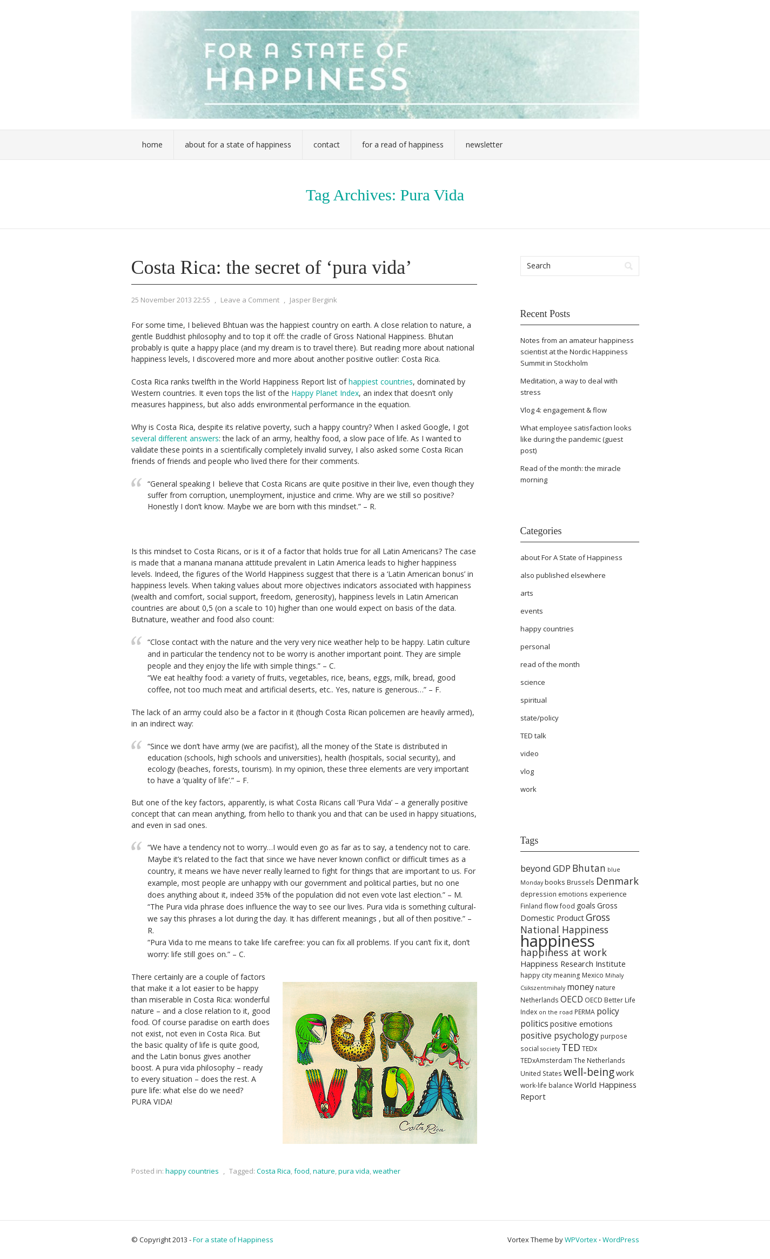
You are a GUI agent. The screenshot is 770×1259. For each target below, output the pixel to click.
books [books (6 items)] (555, 882)
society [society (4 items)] (550, 1049)
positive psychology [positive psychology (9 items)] (559, 1035)
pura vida (354, 1171)
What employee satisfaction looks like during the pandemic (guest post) (576, 439)
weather (386, 1171)
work (528, 789)
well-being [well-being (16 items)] (589, 1072)
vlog (527, 771)
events (531, 611)
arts (526, 593)
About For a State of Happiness (238, 144)
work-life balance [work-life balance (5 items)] (546, 1085)
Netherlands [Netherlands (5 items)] (539, 1000)
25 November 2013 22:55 (170, 300)
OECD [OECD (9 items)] (571, 999)
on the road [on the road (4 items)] (556, 1012)
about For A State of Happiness (571, 557)
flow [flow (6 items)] (551, 906)
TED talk (533, 735)
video (529, 753)
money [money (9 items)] (580, 987)
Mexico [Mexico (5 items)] (593, 975)
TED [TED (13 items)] (570, 1047)
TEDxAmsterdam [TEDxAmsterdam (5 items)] (546, 1060)
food (302, 1171)
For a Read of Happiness (403, 144)
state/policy (539, 718)
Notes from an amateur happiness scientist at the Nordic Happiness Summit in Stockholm (577, 351)
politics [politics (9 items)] (534, 1023)
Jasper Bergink (313, 300)
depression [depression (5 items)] (538, 894)
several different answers (175, 438)
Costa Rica (274, 1171)
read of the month (550, 664)
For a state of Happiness (233, 1239)
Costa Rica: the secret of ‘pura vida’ (271, 267)
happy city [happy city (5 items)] (536, 975)
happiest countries (381, 381)
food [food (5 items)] (567, 906)
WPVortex (581, 1239)
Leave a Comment (249, 300)
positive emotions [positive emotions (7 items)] (581, 1024)
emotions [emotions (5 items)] (573, 894)
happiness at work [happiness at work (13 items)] (563, 952)
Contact (326, 144)
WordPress (620, 1239)
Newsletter (484, 144)
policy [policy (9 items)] (608, 1011)
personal (535, 646)
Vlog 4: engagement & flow (563, 410)
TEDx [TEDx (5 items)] (589, 1048)
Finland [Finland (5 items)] (531, 906)
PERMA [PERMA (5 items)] (584, 1011)
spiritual (533, 700)
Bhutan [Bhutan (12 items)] (589, 867)
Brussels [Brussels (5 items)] (580, 882)
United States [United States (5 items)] (541, 1073)
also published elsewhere (563, 575)
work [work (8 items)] (625, 1072)
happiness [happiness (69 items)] (557, 941)
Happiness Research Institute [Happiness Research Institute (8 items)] (573, 963)
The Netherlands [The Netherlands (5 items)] (599, 1060)
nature (324, 1171)
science (532, 682)
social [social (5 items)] (529, 1048)
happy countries (192, 1171)
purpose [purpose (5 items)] (613, 1036)
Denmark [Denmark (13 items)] (617, 880)
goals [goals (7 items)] (586, 905)
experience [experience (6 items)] (608, 894)
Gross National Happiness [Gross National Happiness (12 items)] (565, 923)
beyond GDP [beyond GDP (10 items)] (545, 868)
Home (152, 144)
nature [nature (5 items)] (605, 987)
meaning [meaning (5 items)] (566, 975)
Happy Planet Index (325, 393)
